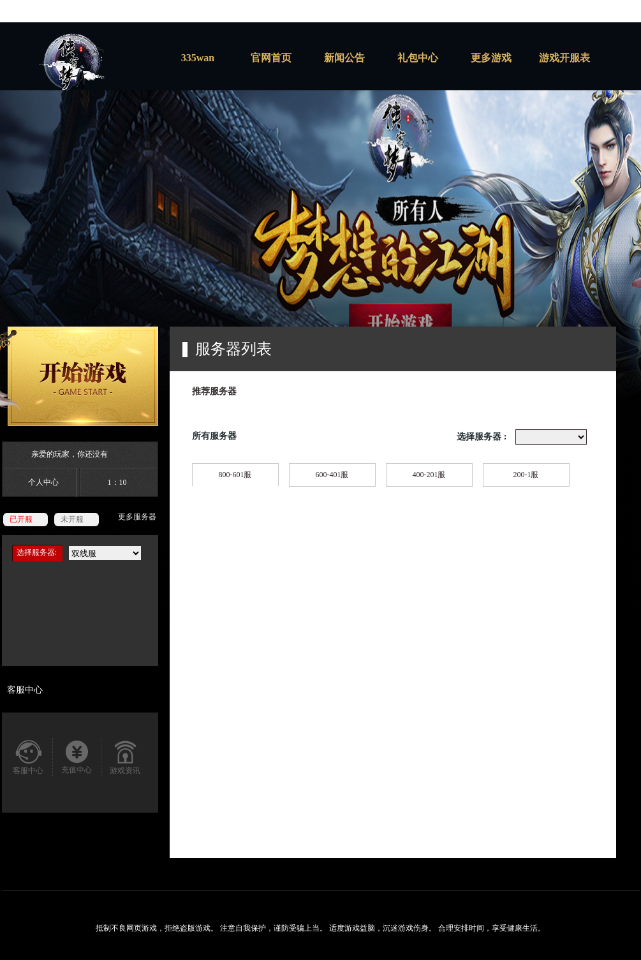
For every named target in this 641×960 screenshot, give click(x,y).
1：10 (117, 482)
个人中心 (43, 482)
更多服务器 (137, 516)
